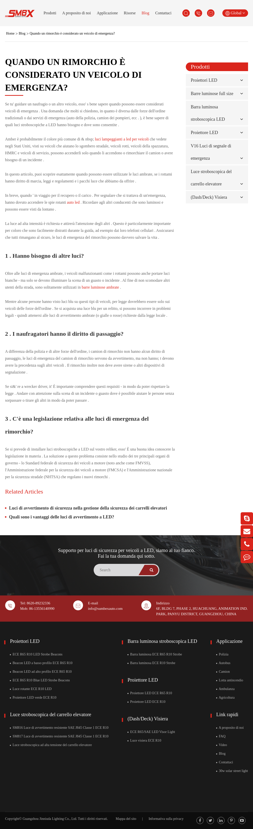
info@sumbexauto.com (105, 609)
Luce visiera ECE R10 (144, 740)
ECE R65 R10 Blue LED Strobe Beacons (40, 680)
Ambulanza (225, 689)
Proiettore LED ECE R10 (146, 702)
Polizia (222, 654)
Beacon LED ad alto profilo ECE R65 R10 (41, 671)
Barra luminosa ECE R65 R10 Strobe (154, 654)
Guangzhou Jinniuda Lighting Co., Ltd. (49, 819)
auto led (74, 202)
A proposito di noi (76, 13)
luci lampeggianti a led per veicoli (122, 139)
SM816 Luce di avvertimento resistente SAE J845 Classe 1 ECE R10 (59, 728)
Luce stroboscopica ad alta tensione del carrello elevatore (51, 745)
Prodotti (49, 13)
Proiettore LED (204, 132)
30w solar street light (232, 771)
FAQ (220, 736)
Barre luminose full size (212, 93)
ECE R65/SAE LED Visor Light (151, 732)
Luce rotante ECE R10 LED (30, 689)
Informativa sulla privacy (166, 819)
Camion (223, 671)
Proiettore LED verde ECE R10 (33, 697)
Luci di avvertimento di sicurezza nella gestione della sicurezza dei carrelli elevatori (88, 508)
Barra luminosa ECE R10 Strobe (151, 663)
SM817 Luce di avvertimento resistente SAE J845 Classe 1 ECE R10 (59, 736)
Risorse (130, 13)
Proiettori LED (204, 80)
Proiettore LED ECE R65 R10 (149, 693)
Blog (145, 13)
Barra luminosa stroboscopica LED (162, 641)
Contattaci (163, 13)
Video (221, 745)
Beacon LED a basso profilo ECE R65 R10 (41, 663)
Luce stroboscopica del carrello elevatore (50, 714)
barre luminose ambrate (101, 287)
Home (10, 33)
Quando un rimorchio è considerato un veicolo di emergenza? (72, 33)
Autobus (223, 663)
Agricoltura (225, 697)
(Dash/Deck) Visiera (209, 197)
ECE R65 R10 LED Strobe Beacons (36, 654)
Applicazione (107, 13)
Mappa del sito (126, 819)
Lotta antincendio (229, 680)
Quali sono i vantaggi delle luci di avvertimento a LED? (61, 516)
